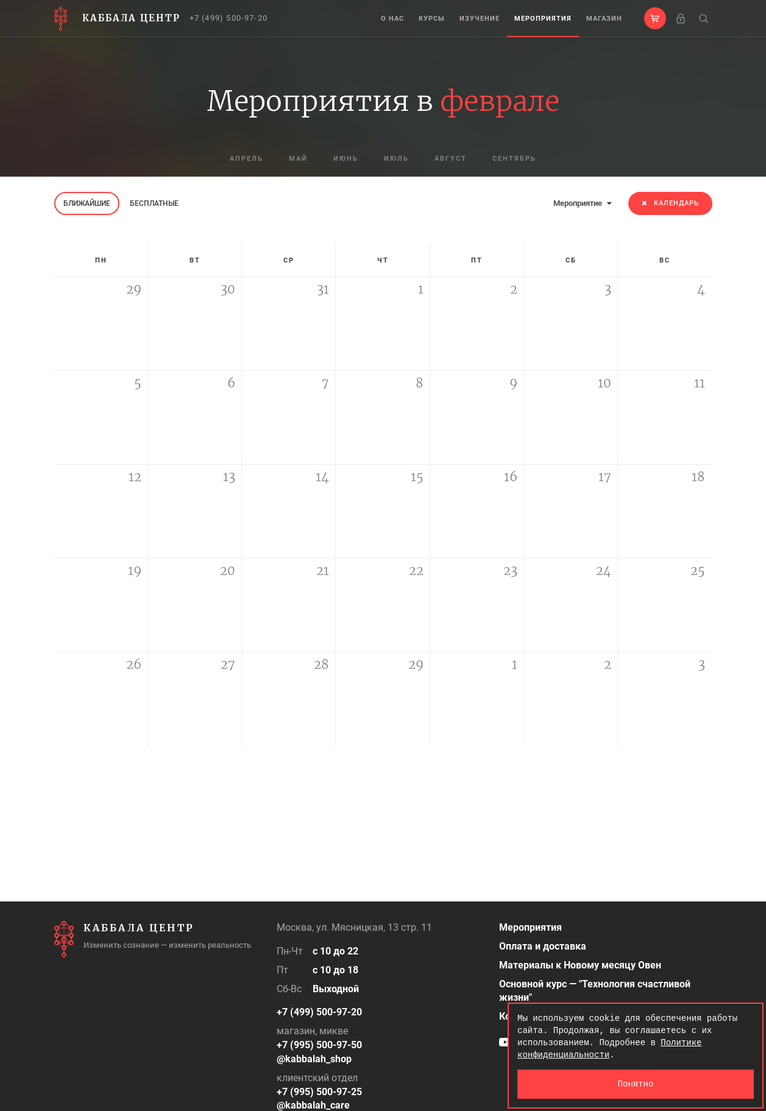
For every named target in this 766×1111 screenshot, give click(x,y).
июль (396, 159)
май (298, 159)
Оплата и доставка (542, 946)
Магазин (604, 19)
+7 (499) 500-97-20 (229, 18)
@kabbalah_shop (314, 1059)
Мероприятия (543, 19)
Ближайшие (86, 203)
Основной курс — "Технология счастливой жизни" (594, 991)
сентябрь (514, 159)
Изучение (479, 19)
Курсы (432, 19)
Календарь (670, 203)
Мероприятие (582, 203)
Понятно (636, 1084)
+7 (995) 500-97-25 (319, 1092)
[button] (655, 18)
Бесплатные (154, 203)
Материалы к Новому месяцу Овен (580, 965)
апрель (246, 159)
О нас (392, 19)
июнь (345, 159)
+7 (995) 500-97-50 (319, 1045)
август (450, 159)
